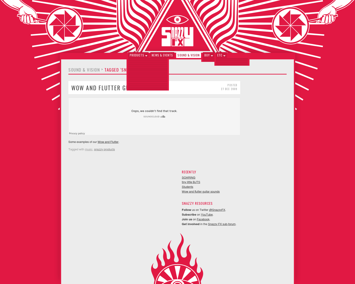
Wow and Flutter (108, 144)
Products (137, 57)
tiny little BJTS (237, 95)
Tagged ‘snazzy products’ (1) (135, 72)
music (88, 151)
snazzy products (104, 151)
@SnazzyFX (264, 123)
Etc (219, 57)
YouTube (253, 127)
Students (234, 100)
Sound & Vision (189, 57)
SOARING (235, 90)
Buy (206, 57)
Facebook (249, 132)
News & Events (162, 57)
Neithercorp (183, 274)
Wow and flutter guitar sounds (117, 89)
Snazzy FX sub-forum (268, 137)
